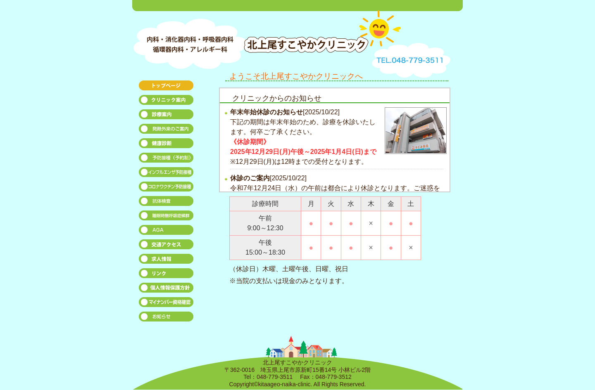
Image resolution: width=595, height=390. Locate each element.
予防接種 (166, 160)
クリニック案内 (166, 102)
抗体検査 (166, 203)
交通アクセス (166, 246)
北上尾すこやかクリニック (289, 32)
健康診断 (166, 145)
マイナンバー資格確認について (166, 304)
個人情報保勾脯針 (166, 290)
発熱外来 (166, 131)
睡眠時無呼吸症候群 (166, 217)
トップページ (166, 87)
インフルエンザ (166, 174)
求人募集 (166, 261)
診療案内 (166, 116)
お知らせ (166, 319)
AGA (166, 232)
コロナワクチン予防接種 (166, 189)
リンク (166, 275)
